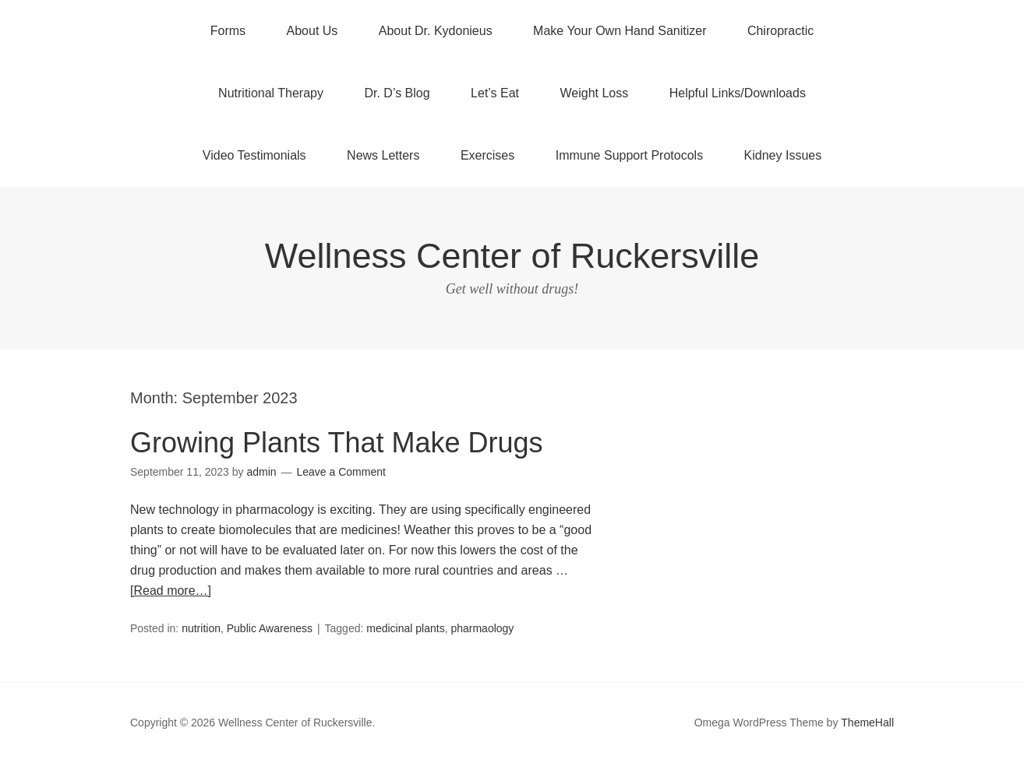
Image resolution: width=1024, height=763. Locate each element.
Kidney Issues (783, 155)
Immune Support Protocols (629, 155)
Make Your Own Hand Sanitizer (619, 30)
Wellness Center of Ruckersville (512, 256)
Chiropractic (780, 30)
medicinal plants (405, 628)
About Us (312, 30)
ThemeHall (867, 722)
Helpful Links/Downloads (737, 93)
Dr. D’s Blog (396, 93)
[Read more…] (170, 590)
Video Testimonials (254, 155)
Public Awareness (269, 628)
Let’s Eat (495, 93)
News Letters (383, 155)
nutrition (201, 628)
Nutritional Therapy (270, 93)
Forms (227, 30)
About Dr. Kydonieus (436, 30)
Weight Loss (594, 93)
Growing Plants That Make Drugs (336, 443)
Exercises (487, 155)
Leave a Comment (340, 472)
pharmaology (482, 628)
